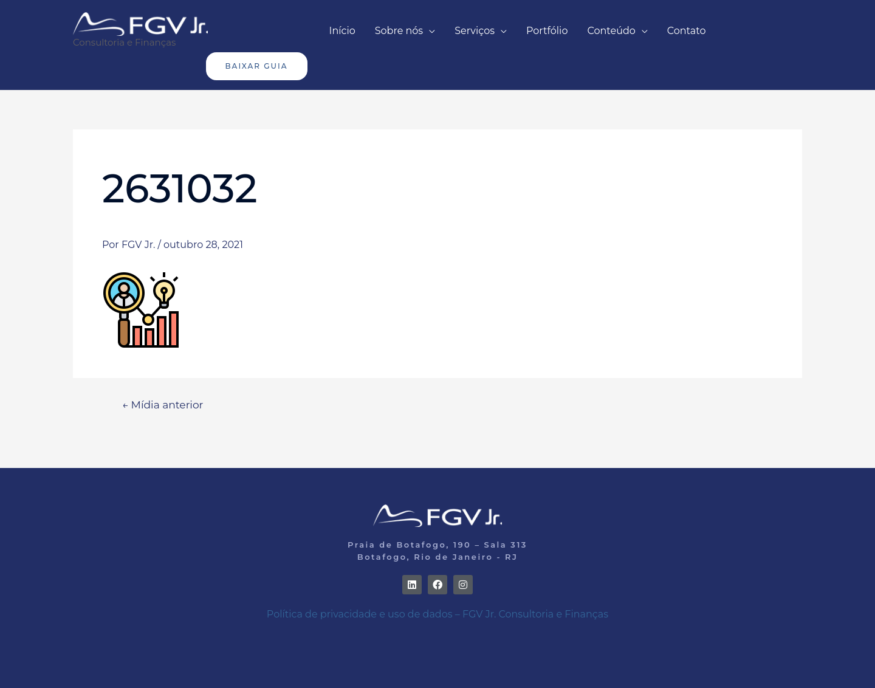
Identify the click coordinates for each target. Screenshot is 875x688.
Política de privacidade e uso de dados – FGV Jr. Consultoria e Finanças (437, 614)
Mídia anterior (163, 404)
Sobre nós (399, 30)
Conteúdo (611, 30)
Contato (686, 30)
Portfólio (547, 30)
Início (342, 30)
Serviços (475, 30)
